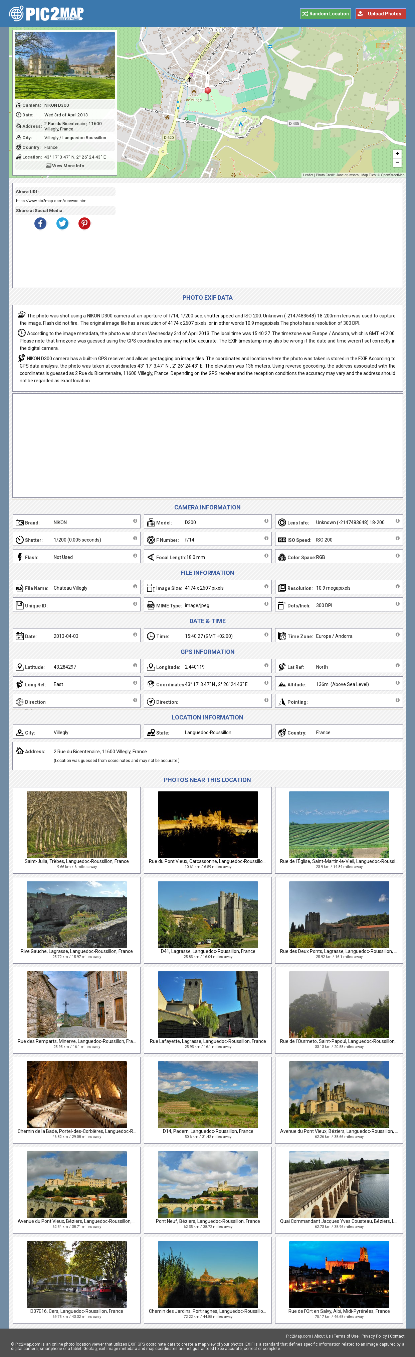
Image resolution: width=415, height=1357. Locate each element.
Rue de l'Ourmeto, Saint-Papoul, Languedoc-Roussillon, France (345, 1041)
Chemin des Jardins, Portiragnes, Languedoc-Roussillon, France (215, 1311)
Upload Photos (384, 13)
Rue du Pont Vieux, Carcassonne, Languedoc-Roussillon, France (215, 861)
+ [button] (397, 154)
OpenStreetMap (393, 175)
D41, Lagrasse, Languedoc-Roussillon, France (208, 951)
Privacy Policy (374, 1336)
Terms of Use (346, 1336)
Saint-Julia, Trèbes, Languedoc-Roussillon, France (77, 861)
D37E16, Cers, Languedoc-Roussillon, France (76, 1311)
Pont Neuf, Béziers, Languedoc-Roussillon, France (208, 1221)
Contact (397, 1336)
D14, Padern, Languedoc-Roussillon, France (208, 1131)
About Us (322, 1336)
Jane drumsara (348, 175)
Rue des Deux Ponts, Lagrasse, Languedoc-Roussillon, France (344, 951)
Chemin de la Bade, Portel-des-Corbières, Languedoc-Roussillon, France (93, 1131)
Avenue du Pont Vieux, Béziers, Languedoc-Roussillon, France (344, 1131)
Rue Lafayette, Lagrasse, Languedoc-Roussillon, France (208, 1041)
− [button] (397, 163)
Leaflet (308, 175)
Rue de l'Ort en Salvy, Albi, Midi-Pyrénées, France (339, 1311)
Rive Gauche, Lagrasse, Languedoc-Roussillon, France (77, 951)
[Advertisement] (256, 235)
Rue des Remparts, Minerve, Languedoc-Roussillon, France (79, 1041)
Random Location (329, 13)
